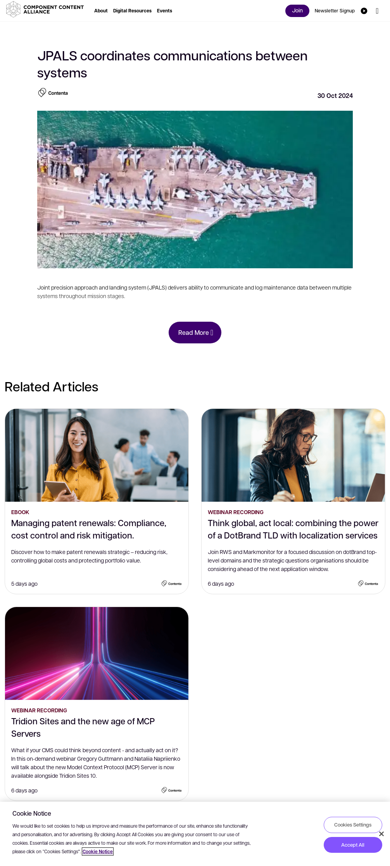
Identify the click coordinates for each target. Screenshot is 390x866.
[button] (46, 9)
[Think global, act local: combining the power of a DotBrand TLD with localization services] (293, 455)
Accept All (352, 844)
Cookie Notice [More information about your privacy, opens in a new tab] (98, 851)
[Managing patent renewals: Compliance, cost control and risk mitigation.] (96, 455)
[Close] (381, 833)
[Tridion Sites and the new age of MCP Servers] (96, 653)
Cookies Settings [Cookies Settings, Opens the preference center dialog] (352, 824)
